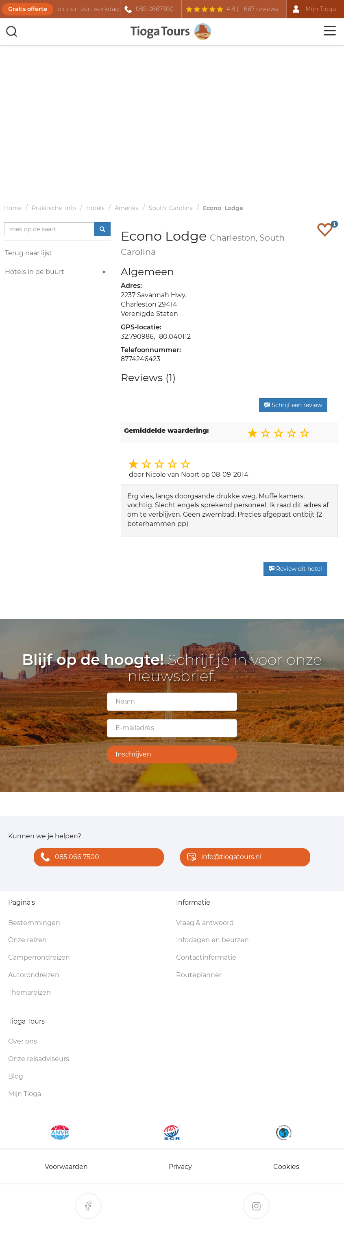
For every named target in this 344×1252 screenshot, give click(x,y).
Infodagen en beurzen (212, 940)
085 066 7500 (68, 857)
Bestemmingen (34, 923)
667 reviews (261, 9)
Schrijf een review (293, 405)
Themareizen (29, 992)
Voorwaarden (66, 1167)
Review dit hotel (295, 568)
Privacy (180, 1167)
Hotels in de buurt (57, 273)
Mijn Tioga (24, 1094)
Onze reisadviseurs (38, 1059)
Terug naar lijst (28, 253)
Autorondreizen (33, 975)
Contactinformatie (206, 957)
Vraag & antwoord (205, 923)
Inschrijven (133, 754)
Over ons (22, 1041)
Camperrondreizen (39, 957)
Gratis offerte (27, 9)
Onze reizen (27, 940)
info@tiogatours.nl (222, 857)
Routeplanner (199, 975)
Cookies (286, 1167)
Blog (15, 1076)
